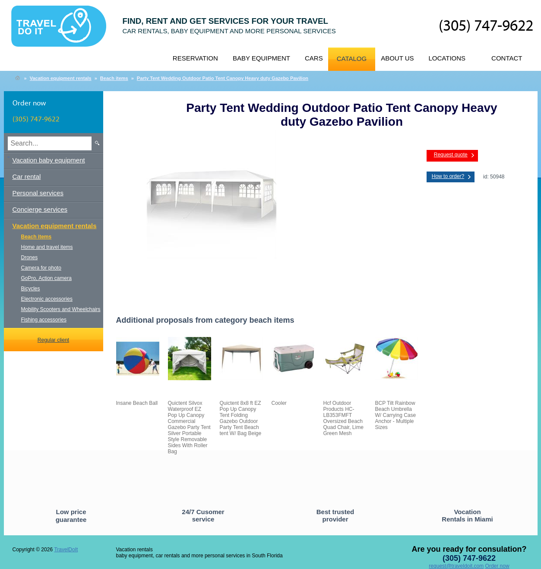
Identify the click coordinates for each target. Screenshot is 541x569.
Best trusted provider (335, 515)
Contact (506, 58)
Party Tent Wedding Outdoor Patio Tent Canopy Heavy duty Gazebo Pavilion (222, 78)
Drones (29, 257)
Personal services (38, 193)
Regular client (53, 340)
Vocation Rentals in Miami (467, 515)
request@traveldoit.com (456, 566)
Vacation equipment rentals (61, 78)
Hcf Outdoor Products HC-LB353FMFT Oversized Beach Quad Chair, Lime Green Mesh (343, 418)
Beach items (114, 78)
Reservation (195, 58)
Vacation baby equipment (49, 160)
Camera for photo (41, 268)
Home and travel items (47, 247)
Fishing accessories (43, 320)
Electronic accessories (47, 299)
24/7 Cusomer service (203, 515)
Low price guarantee (71, 515)
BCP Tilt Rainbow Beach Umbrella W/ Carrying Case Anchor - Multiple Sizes (395, 415)
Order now (497, 566)
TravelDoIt (62, 31)
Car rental (27, 176)
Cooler (279, 403)
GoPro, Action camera (46, 278)
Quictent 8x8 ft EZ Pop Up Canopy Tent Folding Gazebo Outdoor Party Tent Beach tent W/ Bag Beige (241, 418)
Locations (447, 58)
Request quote (451, 155)
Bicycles (30, 289)
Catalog (352, 58)
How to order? (448, 176)
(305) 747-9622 (486, 26)
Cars (314, 58)
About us (397, 58)
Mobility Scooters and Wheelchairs (61, 309)
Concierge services (40, 209)
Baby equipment (261, 58)
